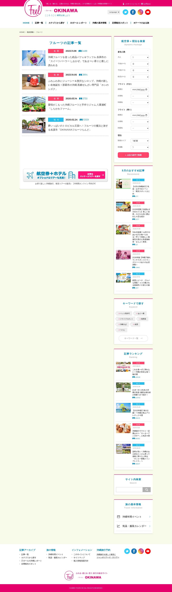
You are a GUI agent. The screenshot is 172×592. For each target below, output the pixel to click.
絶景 (136, 324)
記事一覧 (39, 23)
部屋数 (120, 147)
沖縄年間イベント (132, 516)
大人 (119, 57)
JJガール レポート (78, 23)
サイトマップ (79, 557)
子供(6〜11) (122, 63)
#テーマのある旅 (141, 23)
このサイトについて (132, 4)
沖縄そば (123, 324)
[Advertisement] (65, 149)
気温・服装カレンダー (134, 526)
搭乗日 (120, 89)
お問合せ (147, 4)
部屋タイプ (122, 140)
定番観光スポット (120, 23)
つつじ (122, 330)
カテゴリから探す (57, 23)
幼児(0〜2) (122, 77)
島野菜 (143, 319)
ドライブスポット (126, 319)
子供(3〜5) (121, 70)
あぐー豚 (141, 313)
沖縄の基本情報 (99, 23)
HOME (26, 23)
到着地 (120, 102)
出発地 (120, 96)
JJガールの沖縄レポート (31, 561)
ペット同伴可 (125, 313)
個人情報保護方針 (81, 561)
